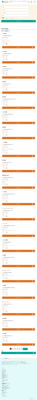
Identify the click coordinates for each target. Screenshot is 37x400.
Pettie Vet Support (4, 389)
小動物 (3, 18)
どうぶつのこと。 (4, 395)
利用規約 (3, 378)
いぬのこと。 (4, 393)
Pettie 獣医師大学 (4, 392)
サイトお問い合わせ (5, 380)
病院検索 (31, 2)
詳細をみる (18, 47)
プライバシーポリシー (5, 379)
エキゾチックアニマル (11, 18)
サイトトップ (4, 369)
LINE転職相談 (4, 370)
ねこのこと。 (4, 394)
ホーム (2, 358)
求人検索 (29, 2)
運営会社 (3, 381)
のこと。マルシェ (4, 396)
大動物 (6, 18)
